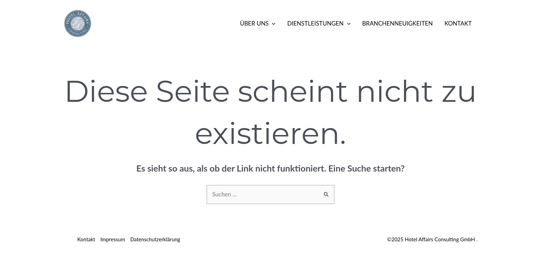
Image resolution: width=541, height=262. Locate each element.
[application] (271, 23)
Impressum (112, 239)
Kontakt (458, 23)
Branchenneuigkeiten (397, 23)
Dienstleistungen (319, 23)
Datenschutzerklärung (155, 239)
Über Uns (257, 23)
